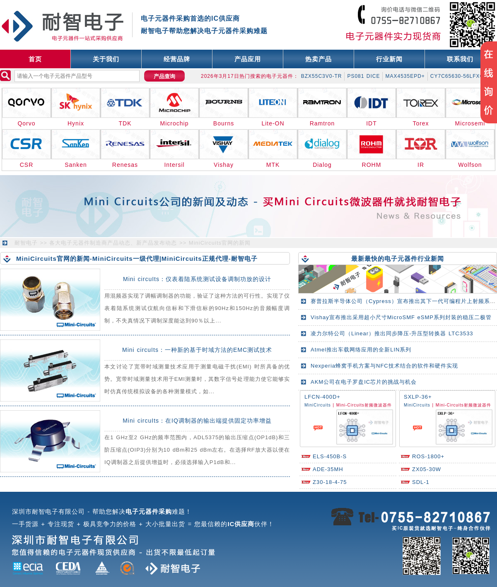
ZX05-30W (426, 469)
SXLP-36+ (418, 397)
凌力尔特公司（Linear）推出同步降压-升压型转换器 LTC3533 (392, 333)
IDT (371, 123)
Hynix (76, 123)
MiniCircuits (317, 405)
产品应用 (247, 59)
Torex (421, 123)
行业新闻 (389, 59)
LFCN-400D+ (322, 397)
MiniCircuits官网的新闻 (220, 243)
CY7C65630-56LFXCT (458, 76)
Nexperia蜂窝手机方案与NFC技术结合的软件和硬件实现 (384, 366)
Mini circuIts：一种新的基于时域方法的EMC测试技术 (197, 349)
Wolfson (470, 164)
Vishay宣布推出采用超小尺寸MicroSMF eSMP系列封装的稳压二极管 (401, 317)
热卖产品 (318, 59)
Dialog (322, 164)
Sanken (76, 164)
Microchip (174, 123)
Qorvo (26, 123)
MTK (273, 164)
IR (420, 164)
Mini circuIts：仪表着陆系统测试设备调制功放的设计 (197, 279)
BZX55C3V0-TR (321, 76)
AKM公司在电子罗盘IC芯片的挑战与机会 (364, 382)
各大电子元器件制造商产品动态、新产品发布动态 (113, 243)
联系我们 (460, 59)
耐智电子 (26, 243)
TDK (125, 123)
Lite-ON (272, 123)
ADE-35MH (328, 469)
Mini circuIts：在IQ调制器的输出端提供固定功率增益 (197, 420)
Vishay (224, 164)
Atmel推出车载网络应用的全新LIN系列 (361, 349)
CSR (27, 164)
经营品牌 (177, 59)
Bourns (223, 123)
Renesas (125, 164)
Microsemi (470, 123)
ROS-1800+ (428, 456)
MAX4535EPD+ (405, 76)
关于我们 (106, 59)
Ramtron (322, 123)
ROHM (371, 164)
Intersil (174, 164)
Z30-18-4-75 (330, 482)
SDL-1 (420, 482)
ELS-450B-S (330, 456)
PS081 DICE (363, 76)
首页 (35, 59)
